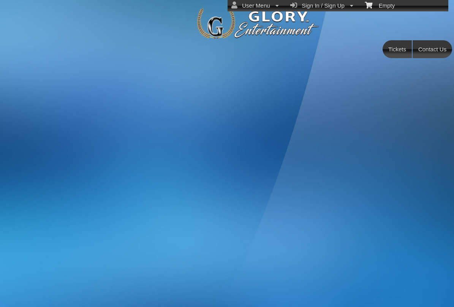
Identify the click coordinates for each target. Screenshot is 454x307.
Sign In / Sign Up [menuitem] (321, 5)
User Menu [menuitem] (255, 5)
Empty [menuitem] (380, 5)
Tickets (397, 49)
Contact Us (432, 49)
